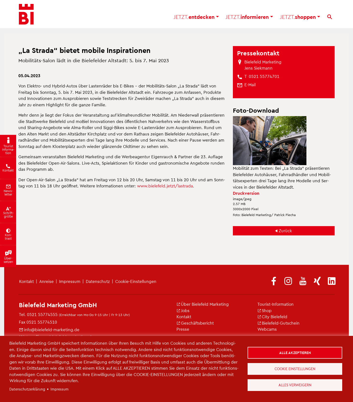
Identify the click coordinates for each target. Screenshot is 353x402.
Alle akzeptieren (295, 352)
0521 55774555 (42, 314)
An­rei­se (46, 281)
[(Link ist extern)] (273, 281)
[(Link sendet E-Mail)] (250, 85)
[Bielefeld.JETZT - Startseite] (26, 14)
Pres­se (182, 329)
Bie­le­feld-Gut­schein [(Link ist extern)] (278, 322)
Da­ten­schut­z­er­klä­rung (27, 389)
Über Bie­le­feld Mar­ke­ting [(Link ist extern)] (202, 304)
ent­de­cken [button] (196, 17)
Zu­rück (285, 230)
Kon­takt (26, 281)
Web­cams (267, 329)
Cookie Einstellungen (295, 368)
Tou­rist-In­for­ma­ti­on (275, 304)
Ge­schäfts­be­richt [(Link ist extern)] (195, 322)
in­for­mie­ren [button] (249, 17)
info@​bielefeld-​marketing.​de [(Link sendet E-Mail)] (49, 329)
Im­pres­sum (69, 281)
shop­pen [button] (300, 17)
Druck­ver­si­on (246, 193)
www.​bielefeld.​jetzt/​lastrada (165, 185)
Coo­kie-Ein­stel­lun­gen (135, 281)
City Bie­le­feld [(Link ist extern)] (272, 316)
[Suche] (329, 17)
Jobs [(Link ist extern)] (182, 310)
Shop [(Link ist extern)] (264, 310)
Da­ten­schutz (98, 281)
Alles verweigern (294, 385)
